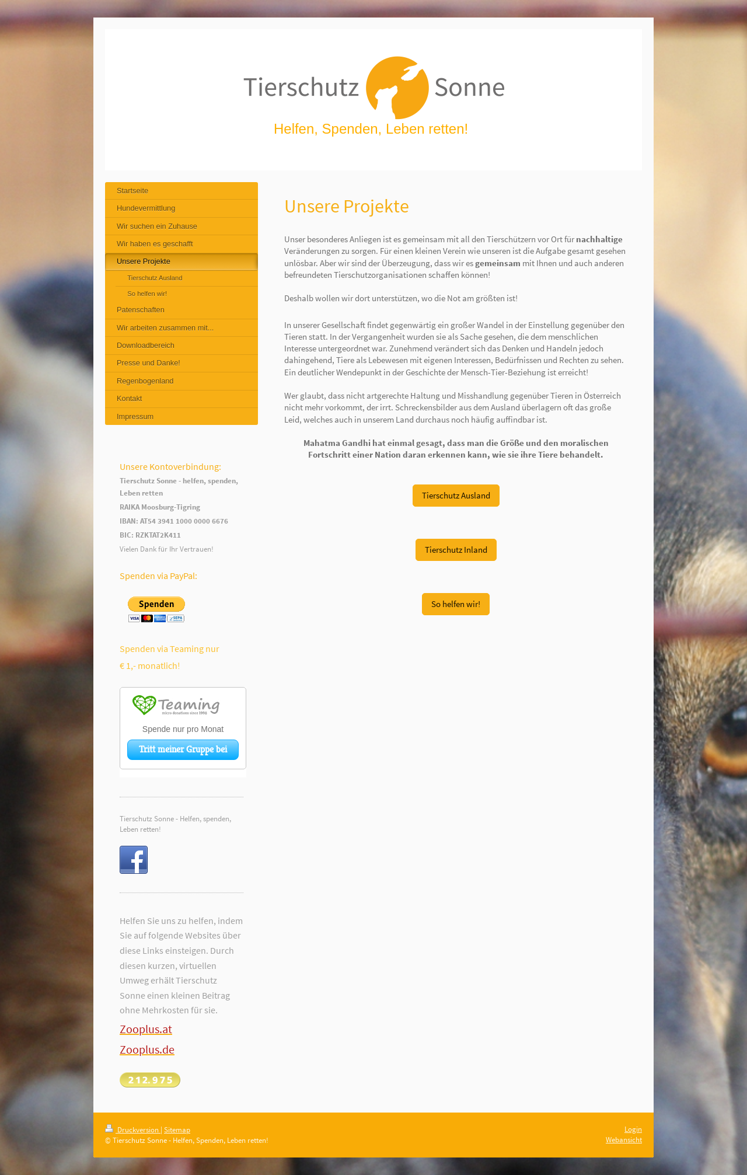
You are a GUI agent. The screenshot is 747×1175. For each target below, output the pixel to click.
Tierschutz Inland (456, 549)
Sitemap (177, 1130)
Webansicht (624, 1140)
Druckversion (132, 1130)
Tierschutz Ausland (456, 495)
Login (633, 1129)
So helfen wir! (455, 603)
